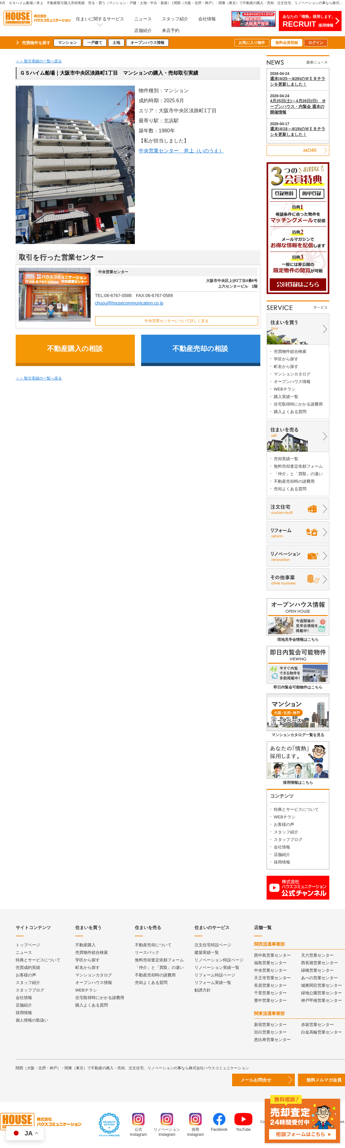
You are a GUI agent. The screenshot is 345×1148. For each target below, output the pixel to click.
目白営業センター (270, 1032)
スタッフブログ (288, 839)
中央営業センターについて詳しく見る (177, 321)
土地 (116, 42)
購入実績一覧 (286, 396)
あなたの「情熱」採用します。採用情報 (309, 21)
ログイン (315, 42)
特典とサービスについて (296, 809)
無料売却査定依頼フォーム (298, 466)
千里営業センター (270, 993)
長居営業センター (270, 985)
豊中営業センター (270, 1000)
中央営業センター (270, 970)
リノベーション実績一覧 (216, 967)
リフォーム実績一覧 (212, 982)
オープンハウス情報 (147, 42)
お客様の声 (284, 824)
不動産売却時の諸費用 (294, 481)
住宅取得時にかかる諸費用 (298, 404)
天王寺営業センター (272, 977)
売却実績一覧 (286, 458)
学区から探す (286, 359)
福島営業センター (270, 962)
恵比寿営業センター (272, 1039)
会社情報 (207, 18)
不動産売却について (153, 945)
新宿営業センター (270, 1024)
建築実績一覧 (206, 952)
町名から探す (286, 366)
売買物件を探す (36, 42)
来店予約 (170, 30)
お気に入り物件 (252, 42)
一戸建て (94, 42)
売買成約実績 (28, 967)
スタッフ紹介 (175, 18)
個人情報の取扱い (32, 1020)
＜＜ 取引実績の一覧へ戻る (39, 61)
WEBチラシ (284, 389)
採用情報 (282, 862)
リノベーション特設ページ (218, 960)
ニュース (143, 18)
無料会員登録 (286, 42)
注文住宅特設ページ (212, 945)
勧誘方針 (202, 990)
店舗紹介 (143, 30)
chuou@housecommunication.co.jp (129, 303)
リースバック (147, 952)
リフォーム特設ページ (214, 975)
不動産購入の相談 (75, 349)
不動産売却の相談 (200, 349)
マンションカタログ (292, 374)
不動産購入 (85, 945)
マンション (67, 42)
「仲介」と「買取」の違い (298, 473)
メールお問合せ (256, 1079)
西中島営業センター (272, 955)
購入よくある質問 (290, 411)
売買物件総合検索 (290, 351)
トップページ (28, 945)
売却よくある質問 (290, 488)
